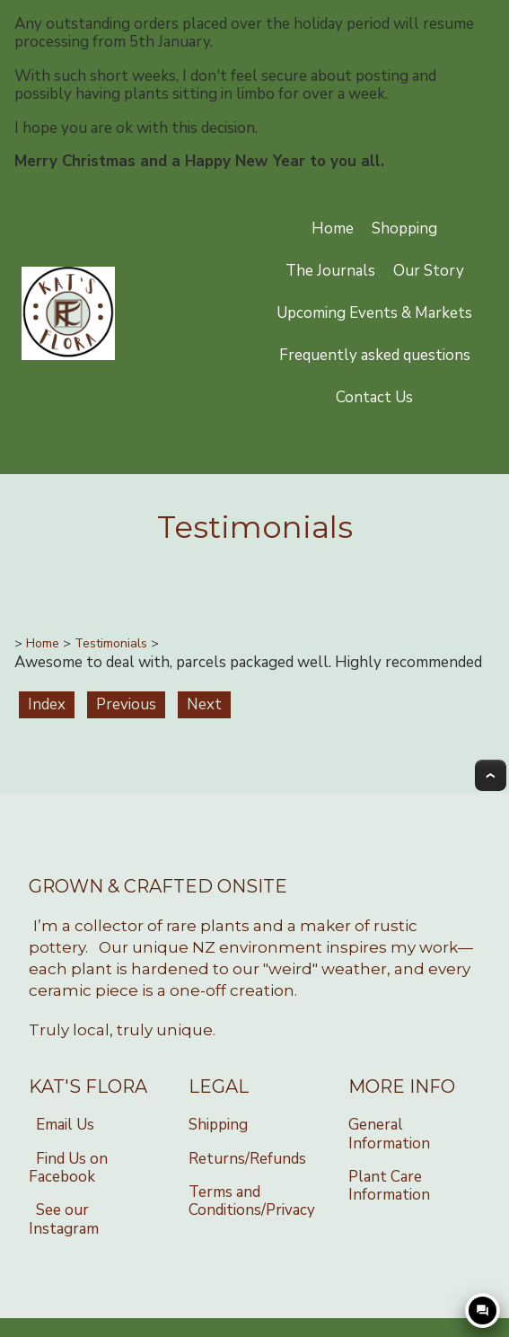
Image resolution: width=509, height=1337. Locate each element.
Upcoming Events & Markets (374, 313)
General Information (389, 1133)
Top (490, 775)
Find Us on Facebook (68, 1167)
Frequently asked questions (374, 355)
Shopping (404, 228)
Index (47, 704)
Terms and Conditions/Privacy (252, 1201)
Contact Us (374, 397)
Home (333, 228)
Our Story (428, 270)
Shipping (218, 1124)
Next (204, 704)
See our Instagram (64, 1219)
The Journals (330, 270)
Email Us (65, 1124)
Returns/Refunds (247, 1158)
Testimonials (111, 643)
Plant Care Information (389, 1185)
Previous (126, 704)
